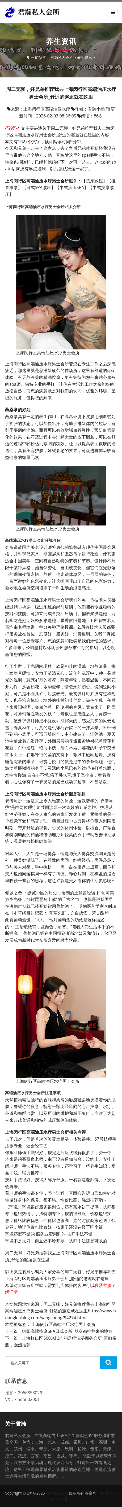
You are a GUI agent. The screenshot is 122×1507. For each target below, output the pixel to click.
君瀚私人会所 (62, 57)
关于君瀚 (15, 1423)
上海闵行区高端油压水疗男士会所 (63, 1324)
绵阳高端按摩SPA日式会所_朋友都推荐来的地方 (67, 1331)
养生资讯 (84, 57)
